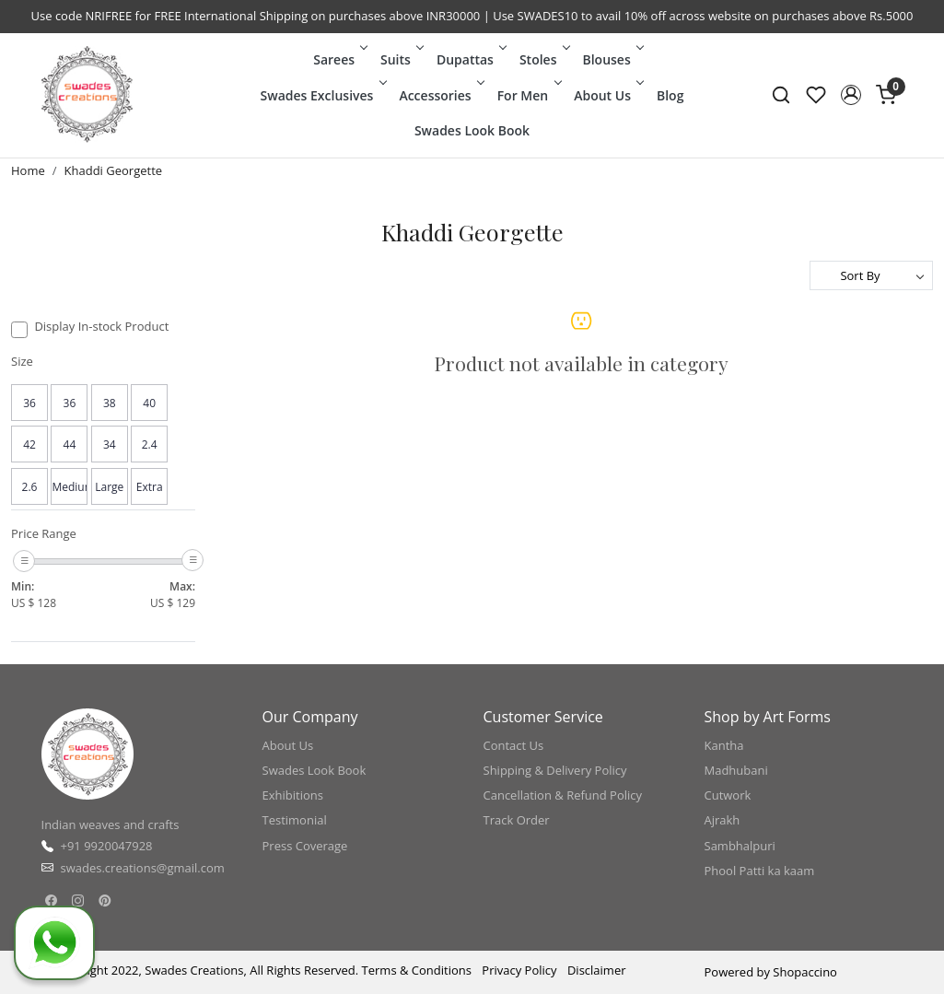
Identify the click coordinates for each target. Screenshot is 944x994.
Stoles (543, 59)
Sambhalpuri (740, 845)
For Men (528, 95)
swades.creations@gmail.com (143, 868)
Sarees (339, 59)
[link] (780, 95)
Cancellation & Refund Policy (563, 795)
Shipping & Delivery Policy (555, 770)
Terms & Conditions (417, 970)
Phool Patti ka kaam (760, 870)
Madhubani (736, 770)
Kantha (724, 745)
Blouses (611, 59)
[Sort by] (871, 275)
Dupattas (470, 59)
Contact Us (514, 745)
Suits (400, 59)
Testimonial (294, 820)
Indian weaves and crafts (110, 824)
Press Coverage (305, 845)
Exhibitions (292, 795)
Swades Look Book (472, 130)
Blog (670, 95)
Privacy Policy (519, 970)
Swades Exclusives (322, 95)
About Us (607, 95)
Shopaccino (805, 972)
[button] (850, 95)
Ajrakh (722, 820)
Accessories (440, 95)
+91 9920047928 (107, 845)
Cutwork (728, 795)
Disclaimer (596, 970)
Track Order (517, 820)
